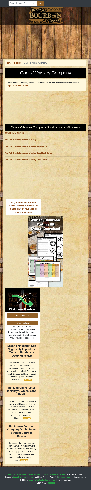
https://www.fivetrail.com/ (18, 85)
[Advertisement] (45, 41)
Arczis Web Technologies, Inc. (42, 480)
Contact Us (10, 474)
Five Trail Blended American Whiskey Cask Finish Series (28, 153)
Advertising (21, 474)
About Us (32, 474)
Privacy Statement (58, 474)
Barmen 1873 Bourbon (14, 133)
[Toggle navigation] (5, 3)
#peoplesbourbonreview (23, 477)
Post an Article (22, 315)
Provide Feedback (22, 323)
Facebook (51, 483)
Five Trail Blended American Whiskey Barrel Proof (26, 146)
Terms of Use (42, 474)
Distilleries (18, 63)
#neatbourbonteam (66, 477)
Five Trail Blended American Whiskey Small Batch (26, 160)
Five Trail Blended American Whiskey (20, 140)
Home (9, 63)
